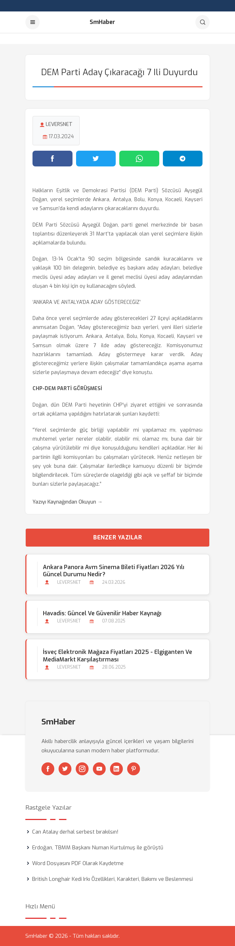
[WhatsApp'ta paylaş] (139, 158)
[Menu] (32, 22)
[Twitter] (65, 768)
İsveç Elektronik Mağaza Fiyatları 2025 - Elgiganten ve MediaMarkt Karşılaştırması (117, 655)
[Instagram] (82, 768)
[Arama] (202, 22)
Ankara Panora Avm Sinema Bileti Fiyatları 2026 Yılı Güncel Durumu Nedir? (113, 570)
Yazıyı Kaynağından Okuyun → (67, 502)
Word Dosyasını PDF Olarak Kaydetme (78, 863)
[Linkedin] (116, 768)
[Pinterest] (133, 768)
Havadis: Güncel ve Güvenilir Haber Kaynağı (102, 613)
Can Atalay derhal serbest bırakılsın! (75, 831)
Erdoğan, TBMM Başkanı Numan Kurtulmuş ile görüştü (97, 847)
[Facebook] (47, 768)
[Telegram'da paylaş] (183, 158)
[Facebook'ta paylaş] (52, 158)
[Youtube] (99, 768)
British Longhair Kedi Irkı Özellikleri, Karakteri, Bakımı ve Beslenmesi (112, 879)
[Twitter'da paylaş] (96, 158)
